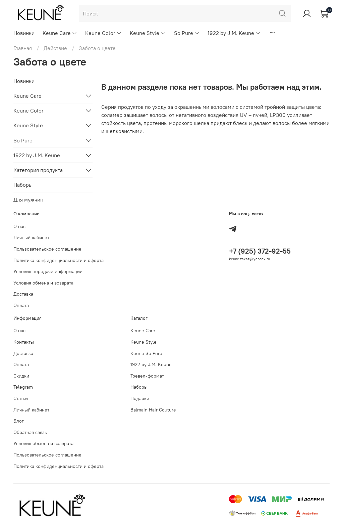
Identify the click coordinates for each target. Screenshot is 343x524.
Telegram (23, 387)
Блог (18, 421)
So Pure (186, 33)
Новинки (24, 33)
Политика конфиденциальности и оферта (58, 260)
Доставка (23, 294)
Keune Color (103, 33)
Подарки (139, 398)
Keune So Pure (146, 353)
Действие (55, 48)
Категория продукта (38, 170)
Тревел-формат (147, 376)
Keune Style (148, 33)
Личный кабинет (31, 237)
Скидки (21, 376)
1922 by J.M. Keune (234, 33)
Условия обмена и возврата (43, 283)
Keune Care (60, 33)
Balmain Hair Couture (153, 410)
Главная (22, 48)
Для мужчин (28, 199)
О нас (19, 226)
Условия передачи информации (47, 271)
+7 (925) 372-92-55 (260, 251)
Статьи (20, 398)
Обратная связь (30, 432)
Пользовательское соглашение (47, 249)
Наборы (23, 184)
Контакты (23, 342)
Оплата (21, 305)
